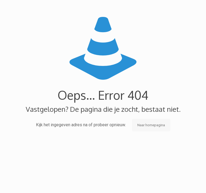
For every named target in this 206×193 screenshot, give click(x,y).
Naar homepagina (151, 125)
